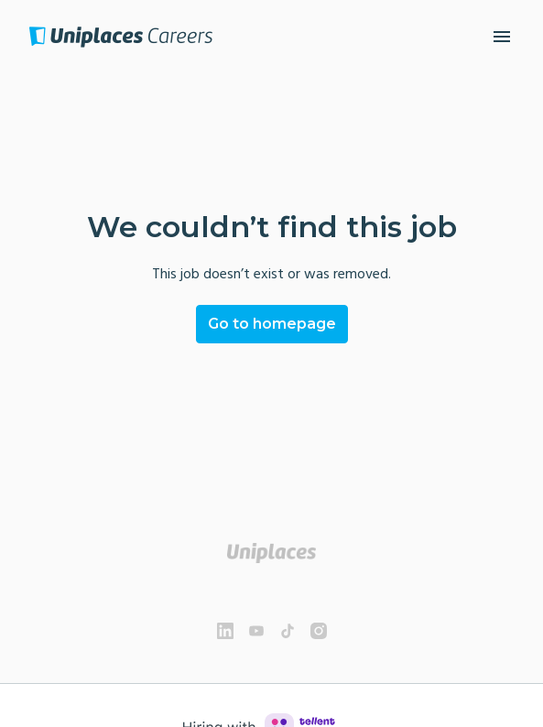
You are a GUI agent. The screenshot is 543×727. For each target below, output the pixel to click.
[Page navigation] (502, 36)
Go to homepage (272, 323)
